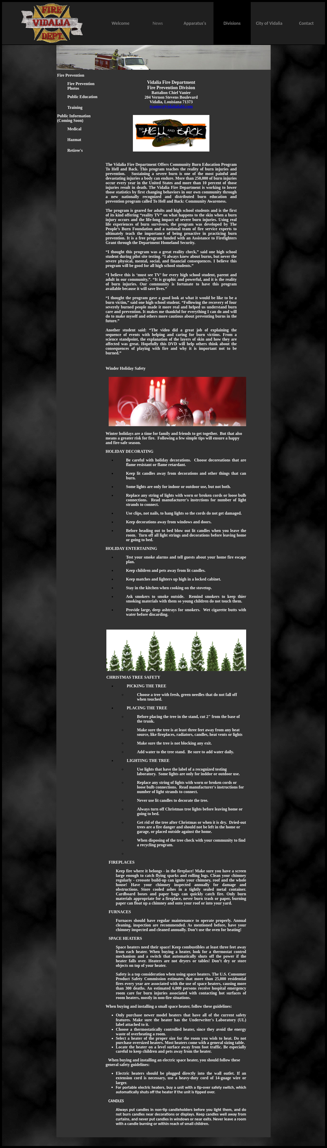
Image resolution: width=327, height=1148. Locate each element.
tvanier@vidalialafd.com (171, 106)
